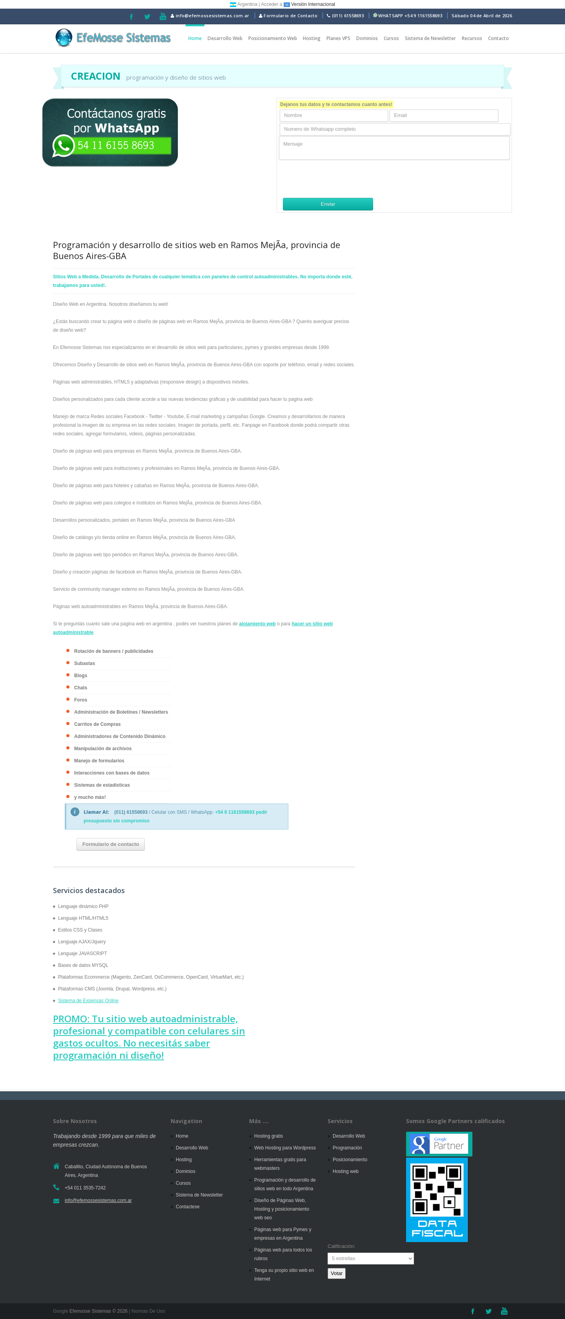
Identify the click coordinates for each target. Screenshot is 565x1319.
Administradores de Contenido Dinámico (120, 736)
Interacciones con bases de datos (111, 773)
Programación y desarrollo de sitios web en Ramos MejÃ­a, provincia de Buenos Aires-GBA (196, 250)
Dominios (367, 38)
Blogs (80, 675)
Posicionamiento (350, 1159)
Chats (80, 688)
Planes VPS (338, 38)
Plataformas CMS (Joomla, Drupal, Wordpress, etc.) (112, 989)
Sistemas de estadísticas (102, 785)
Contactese (188, 1206)
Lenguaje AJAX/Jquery (82, 941)
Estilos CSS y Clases (80, 930)
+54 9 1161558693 (423, 15)
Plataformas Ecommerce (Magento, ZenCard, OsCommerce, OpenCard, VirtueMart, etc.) (151, 977)
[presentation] (338, 178)
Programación (347, 1148)
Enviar (328, 204)
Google (60, 1311)
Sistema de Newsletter (430, 38)
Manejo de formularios (99, 761)
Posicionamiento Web (272, 38)
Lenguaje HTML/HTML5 (83, 918)
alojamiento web (257, 624)
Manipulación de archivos (103, 748)
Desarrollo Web (225, 38)
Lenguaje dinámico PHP (83, 906)
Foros (80, 700)
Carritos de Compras (97, 724)
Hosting (312, 38)
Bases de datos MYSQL (83, 965)
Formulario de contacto (110, 844)
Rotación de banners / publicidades (113, 651)
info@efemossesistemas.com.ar (210, 15)
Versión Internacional (309, 4)
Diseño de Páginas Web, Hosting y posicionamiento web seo (281, 1209)
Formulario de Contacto (288, 15)
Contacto (498, 38)
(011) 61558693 (348, 15)
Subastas (84, 663)
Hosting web (346, 1171)
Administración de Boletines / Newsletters (121, 712)
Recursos (472, 38)
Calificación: (341, 1246)
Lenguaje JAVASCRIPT (82, 953)
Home (195, 38)
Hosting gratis (268, 1136)
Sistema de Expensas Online (88, 1000)
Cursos (391, 38)
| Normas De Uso (146, 1311)
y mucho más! (90, 797)
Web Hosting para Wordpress (285, 1148)
